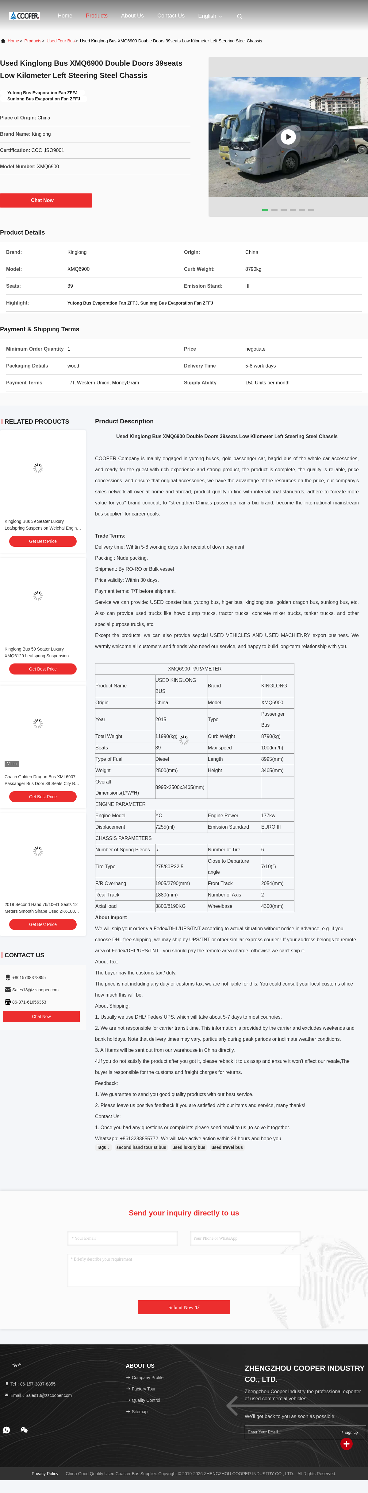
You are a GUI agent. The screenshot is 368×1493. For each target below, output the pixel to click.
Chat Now (46, 200)
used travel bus (227, 1147)
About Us (132, 16)
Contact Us (171, 16)
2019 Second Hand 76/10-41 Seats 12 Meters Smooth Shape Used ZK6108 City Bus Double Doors (41, 911)
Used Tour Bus (61, 40)
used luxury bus (188, 1147)
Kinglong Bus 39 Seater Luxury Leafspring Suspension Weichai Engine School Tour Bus (42, 528)
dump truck (199, 613)
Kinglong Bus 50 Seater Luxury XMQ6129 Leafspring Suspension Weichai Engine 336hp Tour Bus (37, 656)
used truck (147, 613)
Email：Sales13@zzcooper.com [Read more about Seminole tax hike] (38, 1395)
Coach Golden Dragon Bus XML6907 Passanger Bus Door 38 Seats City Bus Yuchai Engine (42, 783)
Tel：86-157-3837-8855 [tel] (30, 1384)
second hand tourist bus (142, 1147)
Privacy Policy (45, 1473)
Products (97, 16)
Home (65, 16)
